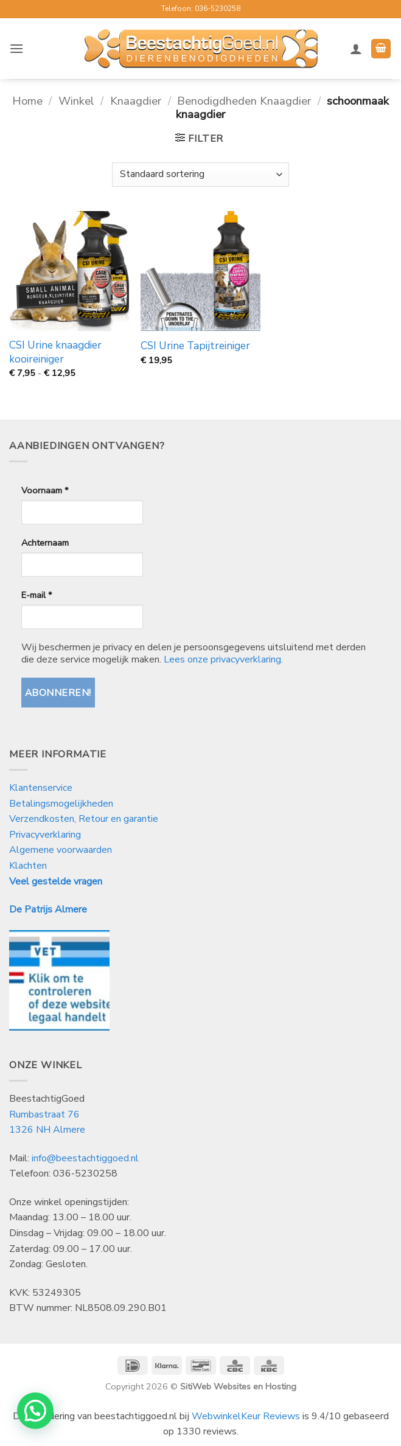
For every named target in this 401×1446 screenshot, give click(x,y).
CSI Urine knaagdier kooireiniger (55, 352)
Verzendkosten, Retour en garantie (83, 819)
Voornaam (44, 490)
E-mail (36, 595)
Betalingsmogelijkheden (61, 803)
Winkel (76, 100)
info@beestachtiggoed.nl (85, 1158)
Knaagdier (135, 100)
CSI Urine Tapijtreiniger (195, 346)
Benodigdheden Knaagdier (244, 100)
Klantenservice (42, 787)
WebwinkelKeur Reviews (246, 1416)
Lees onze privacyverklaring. (223, 659)
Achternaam (45, 543)
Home (27, 100)
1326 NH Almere (47, 1129)
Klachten (28, 865)
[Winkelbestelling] (200, 174)
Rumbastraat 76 (44, 1114)
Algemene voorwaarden (60, 850)
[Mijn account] (356, 48)
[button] (16, 48)
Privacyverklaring (45, 834)
